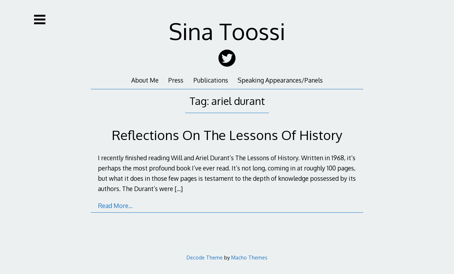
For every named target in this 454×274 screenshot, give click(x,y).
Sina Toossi (227, 31)
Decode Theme (205, 257)
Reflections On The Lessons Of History (227, 135)
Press (175, 80)
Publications (210, 80)
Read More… (115, 205)
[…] (179, 188)
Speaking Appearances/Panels (280, 80)
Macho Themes (249, 257)
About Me (145, 80)
